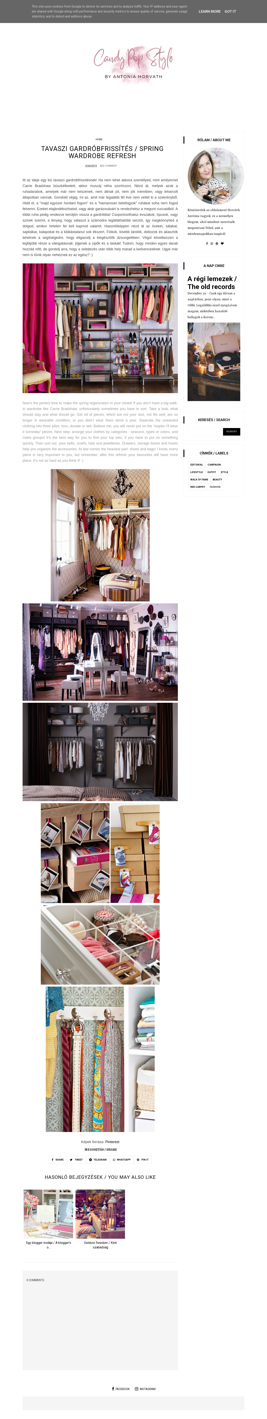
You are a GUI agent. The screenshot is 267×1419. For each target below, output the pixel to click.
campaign (214, 464)
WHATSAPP (122, 1160)
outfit (211, 472)
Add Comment (108, 166)
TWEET (76, 1160)
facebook (121, 1390)
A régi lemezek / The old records (212, 283)
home (99, 139)
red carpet (197, 487)
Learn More (210, 11)
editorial (196, 464)
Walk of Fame (199, 479)
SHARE (58, 1160)
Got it (230, 11)
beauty (217, 479)
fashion (215, 487)
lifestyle (196, 472)
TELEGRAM (98, 1160)
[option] (48, 1221)
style (224, 472)
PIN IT (143, 1160)
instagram (145, 1390)
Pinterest (112, 1142)
